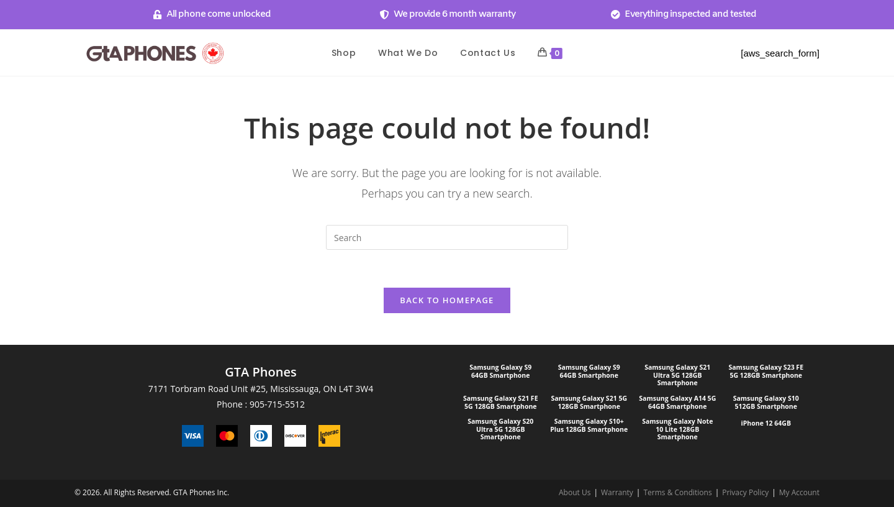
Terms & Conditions (677, 492)
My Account (799, 492)
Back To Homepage (447, 300)
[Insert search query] (447, 237)
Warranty (617, 492)
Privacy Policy (745, 492)
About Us (574, 492)
